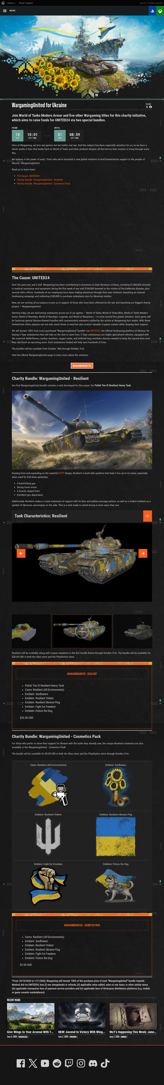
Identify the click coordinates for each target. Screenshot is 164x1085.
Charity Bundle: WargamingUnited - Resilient (40, 179)
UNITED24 (95, 330)
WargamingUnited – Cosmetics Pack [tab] (82, 925)
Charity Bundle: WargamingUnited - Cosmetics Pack (43, 183)
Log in (142, 3)
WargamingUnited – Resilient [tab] (82, 674)
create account (155, 3)
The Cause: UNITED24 (28, 175)
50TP (61, 473)
